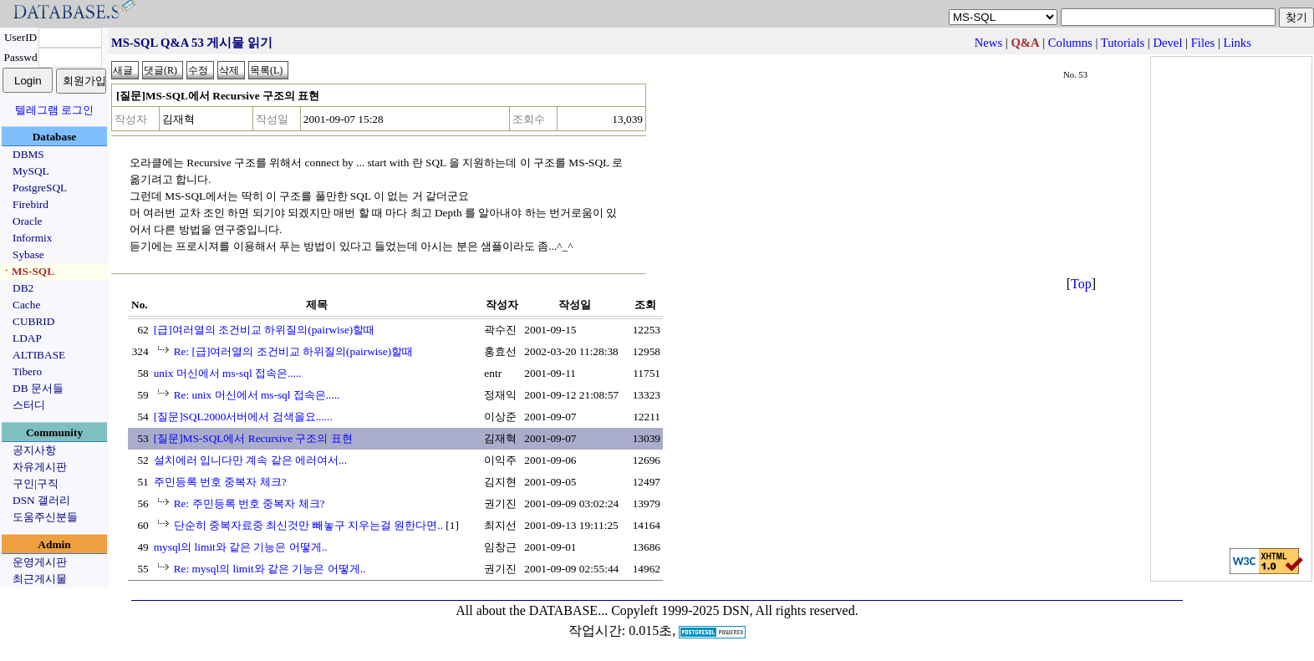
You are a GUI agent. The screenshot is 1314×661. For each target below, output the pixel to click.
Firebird (30, 204)
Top (1081, 284)
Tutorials (1122, 42)
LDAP (27, 338)
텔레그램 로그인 (54, 110)
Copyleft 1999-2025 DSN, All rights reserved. (734, 610)
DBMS (28, 154)
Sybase (28, 254)
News (988, 42)
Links (1237, 42)
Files (1203, 42)
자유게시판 (40, 466)
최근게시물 (40, 578)
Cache (26, 304)
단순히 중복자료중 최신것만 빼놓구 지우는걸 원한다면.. (308, 525)
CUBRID (33, 321)
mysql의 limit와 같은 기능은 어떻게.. (241, 547)
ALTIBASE (39, 354)
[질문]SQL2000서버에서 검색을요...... (243, 416)
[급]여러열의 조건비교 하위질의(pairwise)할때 (264, 329)
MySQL (31, 171)
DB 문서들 (38, 388)
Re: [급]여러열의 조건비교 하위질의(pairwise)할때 (293, 351)
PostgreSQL (40, 187)
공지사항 (34, 450)
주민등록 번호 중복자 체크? (220, 481)
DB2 (23, 288)
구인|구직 (36, 483)
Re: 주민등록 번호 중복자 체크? (249, 503)
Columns (1070, 42)
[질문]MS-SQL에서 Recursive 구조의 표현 (253, 438)
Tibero (27, 371)
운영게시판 (40, 562)
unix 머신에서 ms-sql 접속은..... (228, 373)
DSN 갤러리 (41, 500)
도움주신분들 (45, 517)
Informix (32, 237)
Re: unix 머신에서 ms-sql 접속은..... (257, 395)
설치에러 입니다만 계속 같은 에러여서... (250, 460)
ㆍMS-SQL (27, 271)
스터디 (29, 405)
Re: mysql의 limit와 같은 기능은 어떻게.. (270, 568)
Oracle (28, 221)
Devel (1167, 42)
